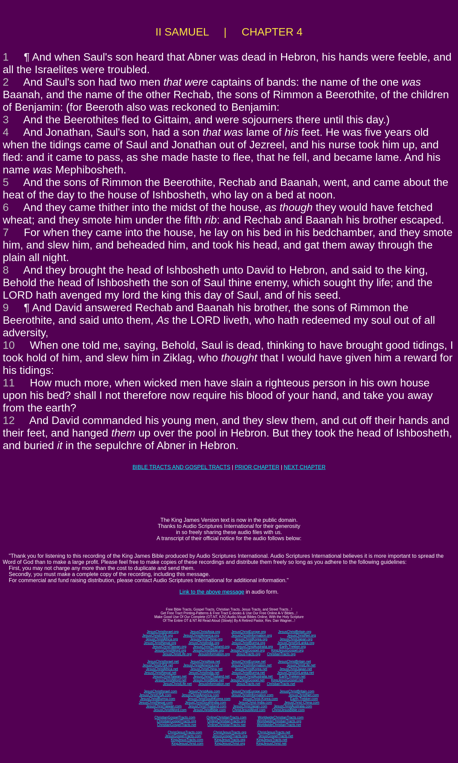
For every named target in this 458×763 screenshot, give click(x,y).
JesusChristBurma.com (157, 699)
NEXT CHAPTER (304, 467)
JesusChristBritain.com (297, 691)
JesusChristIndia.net (203, 673)
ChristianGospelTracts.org (176, 721)
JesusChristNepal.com (156, 702)
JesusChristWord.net (170, 680)
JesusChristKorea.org (251, 639)
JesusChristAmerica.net (201, 665)
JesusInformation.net (214, 684)
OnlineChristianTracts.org (226, 721)
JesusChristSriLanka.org (295, 643)
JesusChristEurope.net (248, 661)
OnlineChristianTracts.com (226, 717)
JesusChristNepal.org (160, 643)
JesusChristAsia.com (204, 691)
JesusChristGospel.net (248, 680)
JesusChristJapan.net (295, 669)
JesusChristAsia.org (205, 632)
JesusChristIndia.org (203, 643)
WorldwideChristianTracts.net (279, 725)
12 (9, 420)
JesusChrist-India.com (255, 702)
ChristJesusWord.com (248, 710)
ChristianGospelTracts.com (175, 717)
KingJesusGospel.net (287, 680)
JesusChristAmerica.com (200, 695)
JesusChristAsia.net (205, 661)
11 (9, 383)
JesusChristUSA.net (157, 665)
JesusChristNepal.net (160, 673)
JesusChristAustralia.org (254, 647)
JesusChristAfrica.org (162, 639)
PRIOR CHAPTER (257, 467)
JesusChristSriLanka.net (295, 673)
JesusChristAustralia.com (293, 706)
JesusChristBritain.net (294, 661)
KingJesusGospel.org (287, 650)
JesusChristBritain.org (294, 632)
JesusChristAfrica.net (162, 669)
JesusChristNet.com (303, 695)
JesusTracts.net (248, 684)
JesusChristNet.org (301, 635)
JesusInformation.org (214, 654)
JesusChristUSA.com (155, 695)
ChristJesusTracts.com (185, 732)
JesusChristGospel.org (248, 650)
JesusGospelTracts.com (183, 736)
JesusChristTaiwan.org (169, 647)
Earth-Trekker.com (304, 699)
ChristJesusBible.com (288, 710)
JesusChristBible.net (208, 680)
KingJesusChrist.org (230, 743)
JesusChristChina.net (206, 669)
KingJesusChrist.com (187, 743)
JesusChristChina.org (206, 639)
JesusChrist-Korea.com (260, 699)
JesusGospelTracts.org (230, 736)
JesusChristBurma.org (248, 643)
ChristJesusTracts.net (274, 732)
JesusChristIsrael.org (163, 632)
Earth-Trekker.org (292, 647)
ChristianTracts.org (281, 654)
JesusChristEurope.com (249, 691)
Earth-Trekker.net (292, 676)
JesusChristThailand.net (211, 676)
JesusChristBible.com (209, 710)
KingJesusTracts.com (187, 740)
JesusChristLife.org (177, 654)
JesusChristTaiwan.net (169, 676)
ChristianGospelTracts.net (176, 725)
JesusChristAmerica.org (201, 635)
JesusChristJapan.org (296, 639)
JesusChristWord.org (170, 650)
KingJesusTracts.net (272, 740)
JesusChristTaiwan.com (164, 706)
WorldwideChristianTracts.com (280, 717)
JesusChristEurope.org (248, 632)
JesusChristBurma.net (248, 673)
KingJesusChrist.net (271, 743)
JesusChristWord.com (170, 710)
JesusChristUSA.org (157, 635)
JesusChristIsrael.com (160, 691)
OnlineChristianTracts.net (226, 725)
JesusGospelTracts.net (276, 736)
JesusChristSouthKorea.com (209, 699)
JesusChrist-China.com (301, 702)
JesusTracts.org (248, 654)
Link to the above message (211, 592)
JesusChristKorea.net (251, 669)
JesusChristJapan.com (250, 706)
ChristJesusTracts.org (230, 732)
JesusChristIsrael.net (163, 661)
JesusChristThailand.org (211, 647)
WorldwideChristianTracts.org (279, 721)
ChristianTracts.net (281, 684)
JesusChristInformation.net (251, 665)
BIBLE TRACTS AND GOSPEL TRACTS (182, 467)
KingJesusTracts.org (230, 740)
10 (9, 345)
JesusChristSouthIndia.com (205, 702)
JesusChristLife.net (301, 665)
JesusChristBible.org (208, 650)
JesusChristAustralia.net (254, 676)
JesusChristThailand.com (207, 706)
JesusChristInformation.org (251, 635)
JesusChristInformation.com (252, 695)
